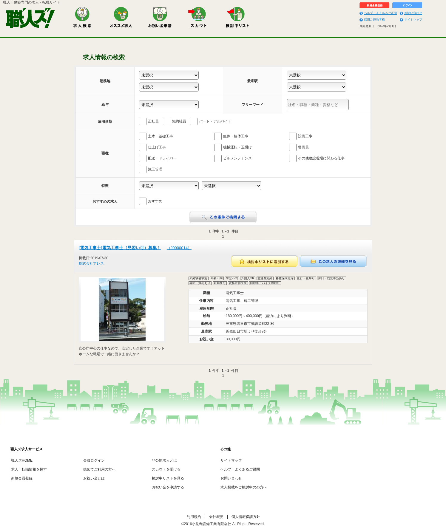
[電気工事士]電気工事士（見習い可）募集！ (135, 247)
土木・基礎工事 (156, 136)
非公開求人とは (164, 460)
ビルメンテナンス (233, 158)
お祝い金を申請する (168, 487)
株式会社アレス (91, 263)
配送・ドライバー (158, 158)
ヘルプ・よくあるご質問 (380, 13)
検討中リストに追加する (264, 261)
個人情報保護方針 (246, 517)
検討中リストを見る (168, 478)
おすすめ (150, 201)
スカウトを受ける (166, 469)
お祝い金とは (94, 478)
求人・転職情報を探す (29, 469)
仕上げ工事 (152, 147)
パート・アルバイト (210, 121)
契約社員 (174, 121)
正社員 (149, 121)
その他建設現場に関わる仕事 (317, 158)
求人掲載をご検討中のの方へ (243, 487)
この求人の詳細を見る (333, 261)
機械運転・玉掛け (233, 147)
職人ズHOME (22, 460)
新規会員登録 (22, 478)
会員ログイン (94, 460)
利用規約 (194, 517)
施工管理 (150, 169)
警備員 (299, 147)
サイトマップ (413, 19)
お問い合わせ (413, 13)
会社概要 (216, 517)
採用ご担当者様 (374, 19)
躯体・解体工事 (231, 136)
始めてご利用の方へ (99, 469)
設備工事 (300, 136)
